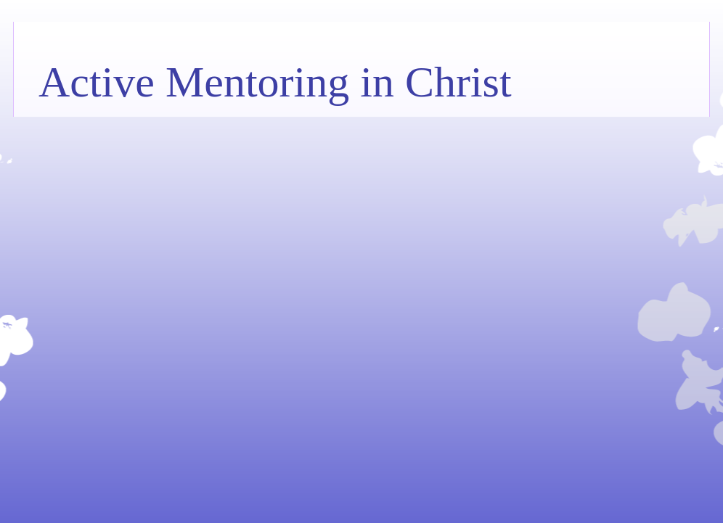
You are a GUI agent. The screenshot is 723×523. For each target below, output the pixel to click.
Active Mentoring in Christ (275, 82)
